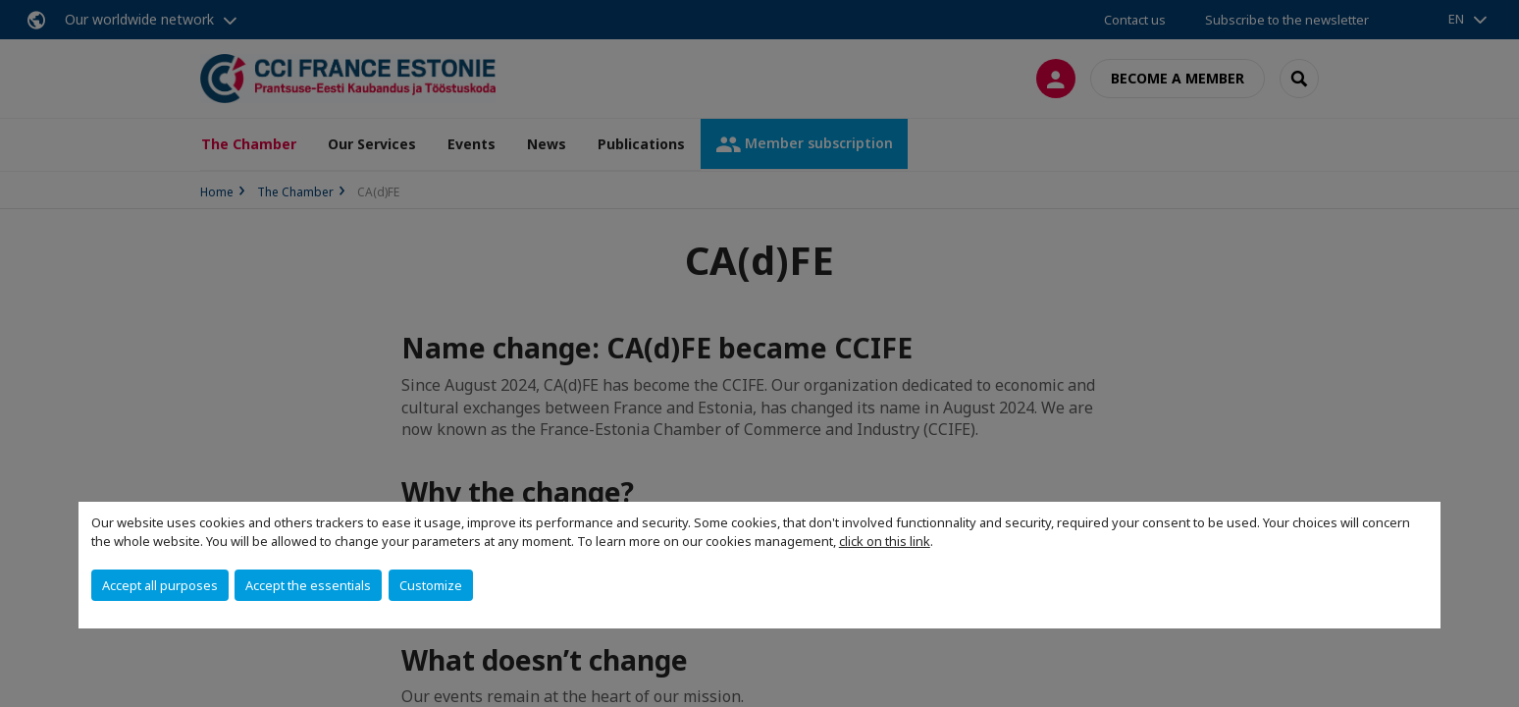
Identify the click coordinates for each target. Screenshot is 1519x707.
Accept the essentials (308, 585)
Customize (430, 585)
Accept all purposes (160, 585)
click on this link (884, 541)
